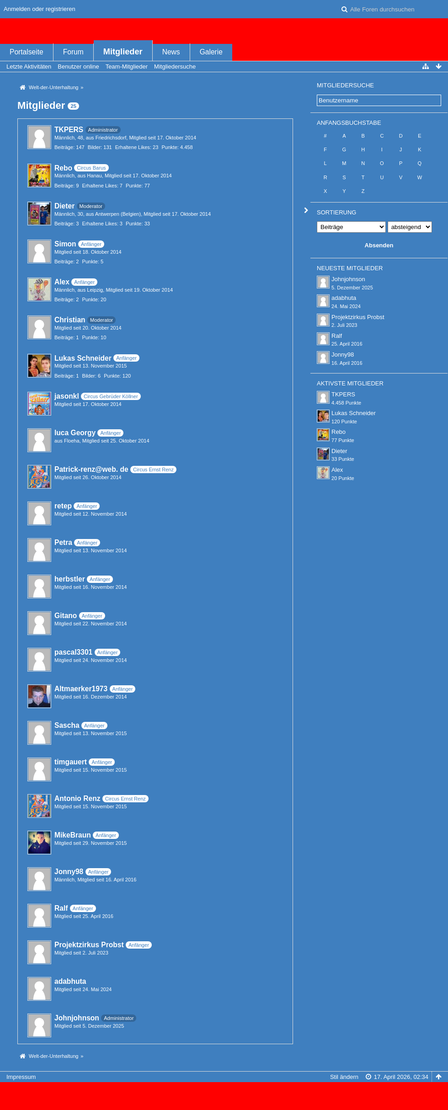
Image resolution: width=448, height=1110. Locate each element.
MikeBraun (72, 835)
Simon (65, 244)
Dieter (64, 206)
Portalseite (26, 52)
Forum (73, 52)
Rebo (63, 168)
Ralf (61, 908)
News (171, 52)
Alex (61, 282)
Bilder (94, 147)
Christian (69, 320)
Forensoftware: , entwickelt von (224, 1092)
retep (63, 506)
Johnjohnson (76, 1018)
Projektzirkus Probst (89, 945)
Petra (63, 542)
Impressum (21, 1076)
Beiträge (63, 147)
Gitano (65, 615)
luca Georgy (75, 433)
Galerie (211, 52)
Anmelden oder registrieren (39, 8)
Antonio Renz (77, 798)
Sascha (67, 725)
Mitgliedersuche (345, 85)
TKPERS (68, 129)
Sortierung (336, 212)
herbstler (69, 579)
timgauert (70, 762)
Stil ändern (344, 1076)
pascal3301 (73, 652)
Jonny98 (68, 871)
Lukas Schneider (83, 358)
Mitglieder (123, 51)
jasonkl (66, 396)
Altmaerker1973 (80, 689)
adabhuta (70, 981)
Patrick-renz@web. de (91, 469)
